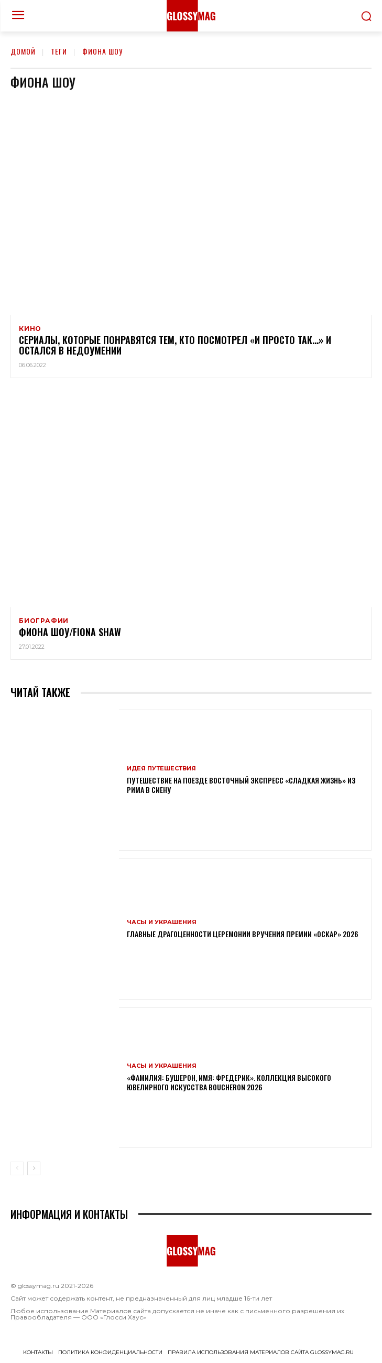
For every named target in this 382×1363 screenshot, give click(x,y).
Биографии (44, 621)
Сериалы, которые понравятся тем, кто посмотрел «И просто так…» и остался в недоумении (175, 345)
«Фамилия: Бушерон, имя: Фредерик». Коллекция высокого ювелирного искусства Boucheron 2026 (229, 1082)
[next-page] (33, 1168)
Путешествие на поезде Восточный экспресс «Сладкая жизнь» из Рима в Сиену (241, 785)
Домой (23, 51)
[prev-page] (17, 1168)
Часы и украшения (162, 922)
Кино (30, 329)
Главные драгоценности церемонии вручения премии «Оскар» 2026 (242, 933)
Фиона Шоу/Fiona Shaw (70, 632)
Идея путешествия (161, 768)
